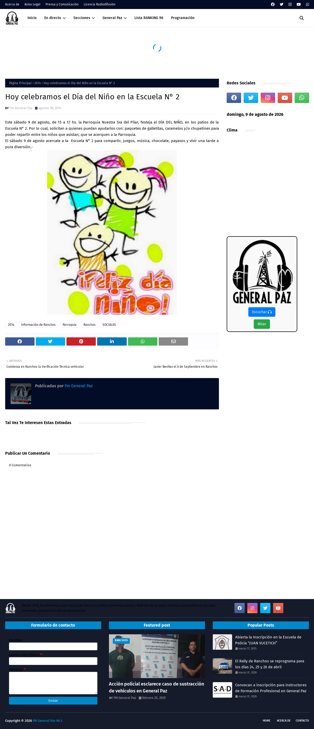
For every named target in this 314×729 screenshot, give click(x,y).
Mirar (262, 324)
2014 (38, 83)
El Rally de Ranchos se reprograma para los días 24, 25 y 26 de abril (269, 664)
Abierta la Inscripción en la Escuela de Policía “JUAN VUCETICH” (268, 640)
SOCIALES (109, 325)
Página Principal (20, 83)
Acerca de (12, 4)
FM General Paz (125, 698)
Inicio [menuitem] (32, 18)
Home (266, 720)
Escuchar (261, 312)
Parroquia (70, 325)
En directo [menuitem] (52, 18)
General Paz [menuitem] (112, 18)
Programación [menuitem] (182, 18)
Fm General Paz (21, 108)
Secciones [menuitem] (81, 18)
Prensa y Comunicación (62, 4)
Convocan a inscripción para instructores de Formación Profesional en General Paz (271, 688)
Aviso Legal (32, 4)
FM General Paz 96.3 (47, 721)
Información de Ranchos (38, 325)
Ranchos (89, 325)
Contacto (302, 720)
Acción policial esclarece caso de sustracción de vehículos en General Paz (156, 687)
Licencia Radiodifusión (99, 4)
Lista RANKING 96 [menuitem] (148, 18)
